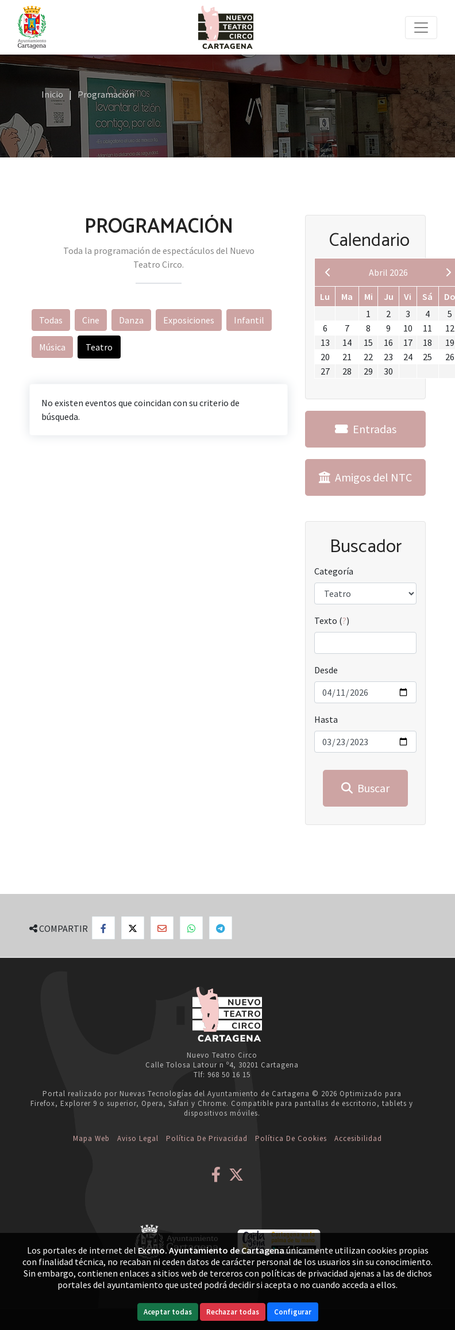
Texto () (331, 620)
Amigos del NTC (365, 477)
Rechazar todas (232, 1312)
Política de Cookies (291, 1138)
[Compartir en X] (132, 927)
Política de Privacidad (207, 1138)
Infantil (249, 320)
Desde (326, 670)
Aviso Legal (138, 1138)
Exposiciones (188, 320)
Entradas (365, 429)
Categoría (333, 571)
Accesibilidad (358, 1138)
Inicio (52, 94)
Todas (51, 320)
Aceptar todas (168, 1312)
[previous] (328, 272)
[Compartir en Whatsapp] (191, 927)
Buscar (365, 788)
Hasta (326, 719)
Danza (131, 320)
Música (52, 347)
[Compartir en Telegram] (220, 927)
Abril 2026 (388, 272)
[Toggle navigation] (421, 27)
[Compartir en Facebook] (103, 927)
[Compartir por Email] (162, 927)
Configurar (292, 1312)
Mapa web (91, 1138)
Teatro (99, 347)
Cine (90, 320)
